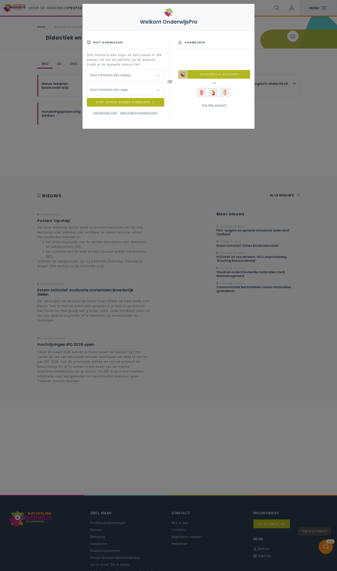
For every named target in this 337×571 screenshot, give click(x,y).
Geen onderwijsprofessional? (139, 112)
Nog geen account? (214, 105)
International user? (105, 112)
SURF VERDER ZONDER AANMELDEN (125, 102)
